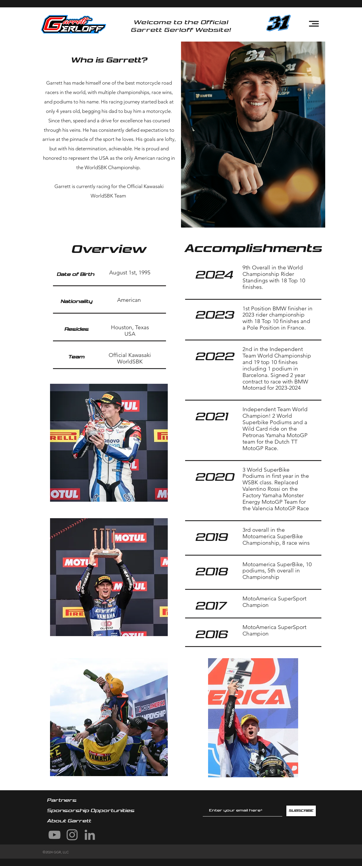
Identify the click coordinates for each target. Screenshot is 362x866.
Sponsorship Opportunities (91, 811)
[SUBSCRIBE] (301, 810)
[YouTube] (54, 834)
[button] (314, 23)
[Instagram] (72, 834)
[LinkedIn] (89, 834)
